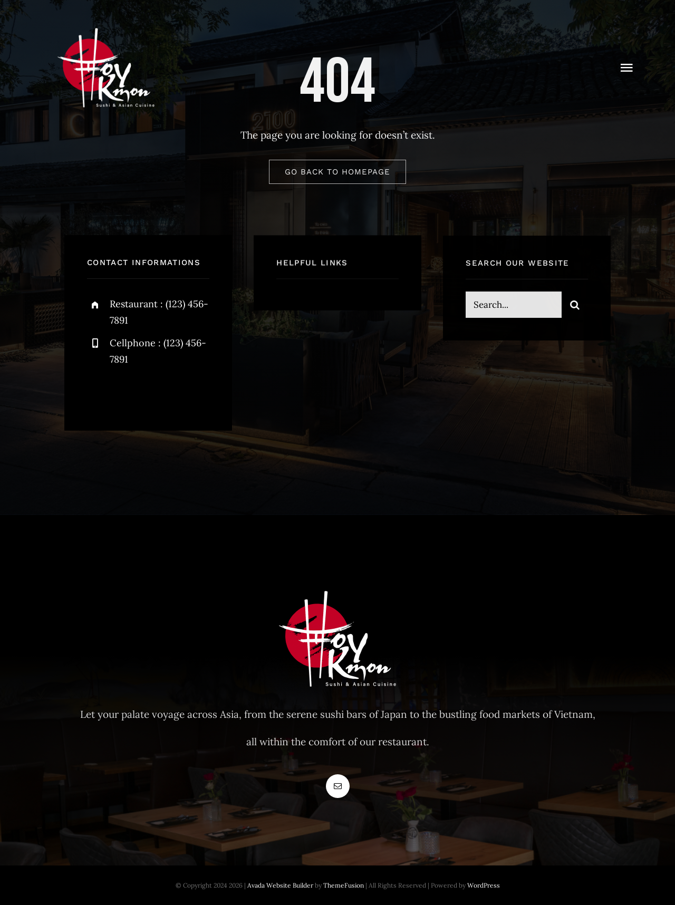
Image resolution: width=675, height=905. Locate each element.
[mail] (338, 786)
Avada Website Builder (280, 885)
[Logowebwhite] (106, 26)
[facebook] (99, 393)
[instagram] (157, 393)
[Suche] (575, 306)
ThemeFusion (343, 885)
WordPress (483, 885)
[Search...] (514, 306)
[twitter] (128, 393)
